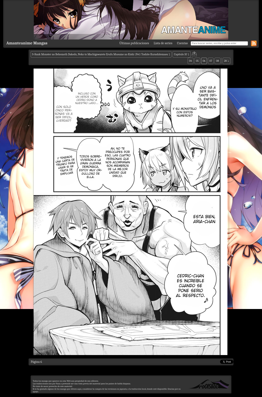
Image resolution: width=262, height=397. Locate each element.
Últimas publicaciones (134, 43)
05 (197, 61)
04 (190, 61)
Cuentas (182, 43)
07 (210, 61)
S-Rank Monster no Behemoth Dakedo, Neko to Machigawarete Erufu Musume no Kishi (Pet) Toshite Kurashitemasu (100, 54)
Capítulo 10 (180, 54)
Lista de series (163, 43)
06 (204, 61)
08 (217, 61)
